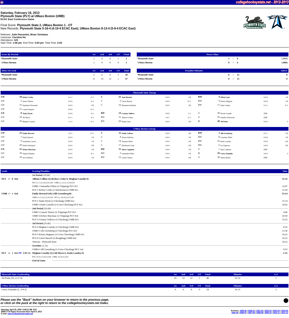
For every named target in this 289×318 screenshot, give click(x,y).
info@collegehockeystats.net (20, 314)
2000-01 (251, 311)
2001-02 (259, 311)
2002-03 (268, 311)
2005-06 (234, 313)
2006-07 (243, 313)
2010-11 (276, 313)
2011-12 (284, 313)
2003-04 (276, 311)
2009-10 (268, 313)
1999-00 (243, 311)
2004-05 (284, 311)
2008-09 (259, 313)
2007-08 (251, 313)
